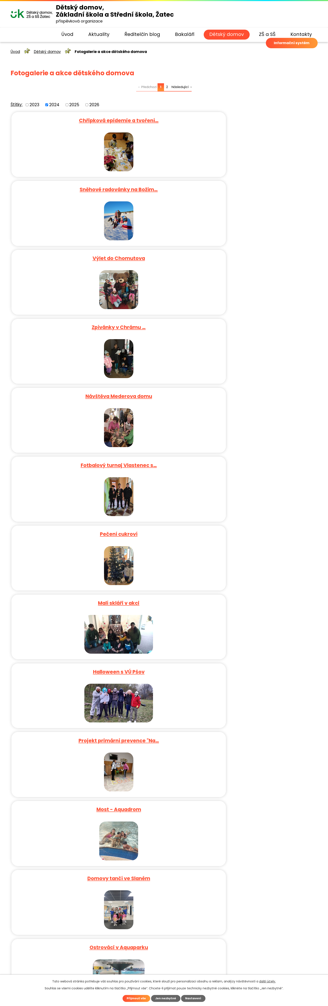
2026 (94, 104)
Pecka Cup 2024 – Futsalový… (164, 525)
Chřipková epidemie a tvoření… (61, 119)
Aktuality (98, 34)
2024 (54, 104)
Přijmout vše (134, 998)
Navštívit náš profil (103, 903)
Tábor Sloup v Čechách (266, 525)
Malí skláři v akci (164, 255)
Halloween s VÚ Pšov (266, 255)
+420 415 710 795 (133, 882)
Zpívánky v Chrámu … (62, 187)
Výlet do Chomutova (266, 119)
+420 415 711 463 (111, 875)
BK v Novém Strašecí (164, 458)
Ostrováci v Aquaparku (61, 390)
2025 (74, 104)
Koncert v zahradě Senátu (266, 458)
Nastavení (195, 998)
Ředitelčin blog (142, 34)
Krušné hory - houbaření (62, 458)
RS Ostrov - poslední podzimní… (266, 390)
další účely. (267, 980)
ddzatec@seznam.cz (98, 896)
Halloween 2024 (164, 390)
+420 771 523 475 (148, 875)
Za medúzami (61, 728)
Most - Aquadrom (164, 322)
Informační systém (284, 52)
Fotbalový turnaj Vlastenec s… (266, 187)
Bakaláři (184, 34)
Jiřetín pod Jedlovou (62, 593)
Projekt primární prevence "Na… (61, 322)
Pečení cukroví (61, 255)
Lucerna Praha (266, 728)
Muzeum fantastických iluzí (164, 728)
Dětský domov (226, 34)
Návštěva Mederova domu (164, 187)
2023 (34, 104)
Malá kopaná (266, 661)
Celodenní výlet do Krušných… (164, 661)
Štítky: (17, 104)
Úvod (67, 34)
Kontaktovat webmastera (194, 971)
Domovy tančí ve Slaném (266, 322)
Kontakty (301, 34)
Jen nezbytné (165, 998)
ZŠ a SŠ (267, 34)
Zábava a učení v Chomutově (164, 593)
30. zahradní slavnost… (266, 593)
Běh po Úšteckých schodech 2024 (62, 525)
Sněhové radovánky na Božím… (164, 119)
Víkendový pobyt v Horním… (61, 661)
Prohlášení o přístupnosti (243, 971)
